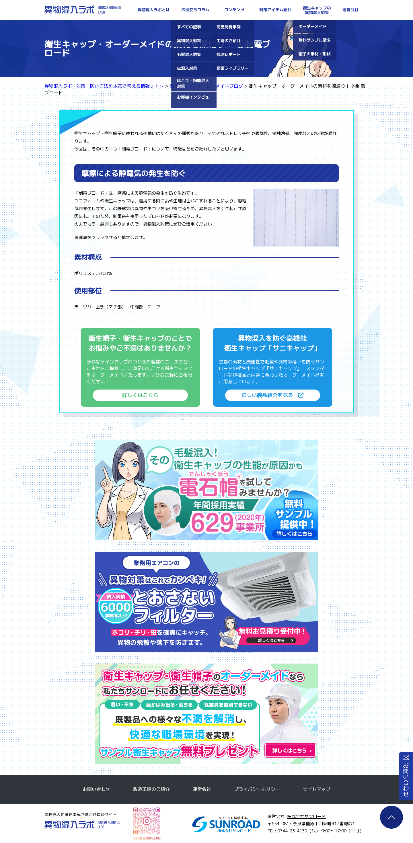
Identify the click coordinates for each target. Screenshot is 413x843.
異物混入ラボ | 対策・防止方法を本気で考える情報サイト (82, 9)
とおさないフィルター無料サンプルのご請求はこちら (206, 602)
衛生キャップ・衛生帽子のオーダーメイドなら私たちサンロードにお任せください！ (206, 714)
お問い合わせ (406, 776)
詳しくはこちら (140, 395)
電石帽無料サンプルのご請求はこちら (206, 490)
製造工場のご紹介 (151, 789)
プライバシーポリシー (257, 789)
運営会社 (202, 789)
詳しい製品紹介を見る (272, 395)
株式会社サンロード (306, 816)
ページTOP (391, 817)
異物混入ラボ (82, 824)
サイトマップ (316, 789)
